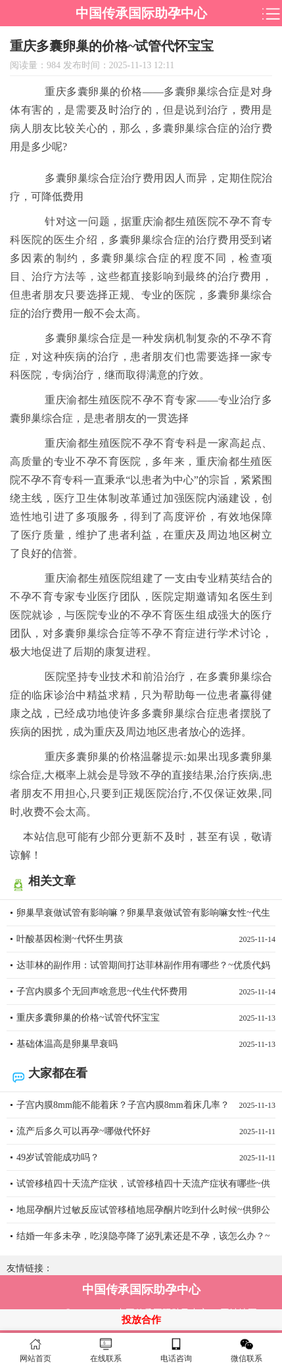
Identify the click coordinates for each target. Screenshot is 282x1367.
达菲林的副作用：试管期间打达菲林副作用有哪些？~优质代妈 (145, 969)
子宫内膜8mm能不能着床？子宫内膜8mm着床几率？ (145, 1105)
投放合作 (141, 1320)
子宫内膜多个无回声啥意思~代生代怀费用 (145, 992)
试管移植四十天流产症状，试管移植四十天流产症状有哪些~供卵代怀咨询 (145, 1188)
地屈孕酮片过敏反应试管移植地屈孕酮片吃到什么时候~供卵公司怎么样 (145, 1214)
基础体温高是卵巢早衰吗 (145, 1044)
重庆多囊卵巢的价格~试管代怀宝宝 (145, 1018)
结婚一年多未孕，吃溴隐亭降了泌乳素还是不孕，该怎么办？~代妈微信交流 (145, 1240)
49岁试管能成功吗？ (145, 1158)
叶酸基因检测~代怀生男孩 (145, 939)
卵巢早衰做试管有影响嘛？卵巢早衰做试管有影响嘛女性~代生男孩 (145, 917)
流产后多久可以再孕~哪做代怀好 (145, 1131)
